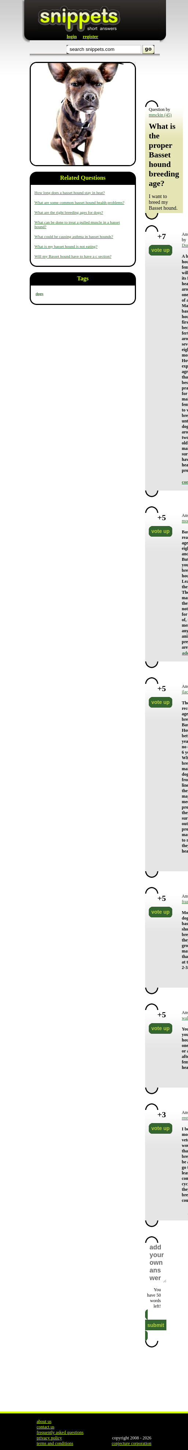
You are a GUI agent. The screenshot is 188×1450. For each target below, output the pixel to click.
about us (44, 1421)
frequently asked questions (60, 1432)
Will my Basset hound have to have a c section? (72, 256)
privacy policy (49, 1437)
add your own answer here (157, 1263)
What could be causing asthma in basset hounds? (73, 236)
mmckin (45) (160, 115)
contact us (45, 1427)
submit (155, 1325)
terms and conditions (55, 1443)
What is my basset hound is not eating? (65, 246)
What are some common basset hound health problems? (79, 202)
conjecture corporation (131, 1443)
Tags (82, 278)
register (90, 36)
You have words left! (154, 1298)
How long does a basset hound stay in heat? (69, 192)
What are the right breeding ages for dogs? (68, 212)
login (72, 36)
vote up (160, 250)
